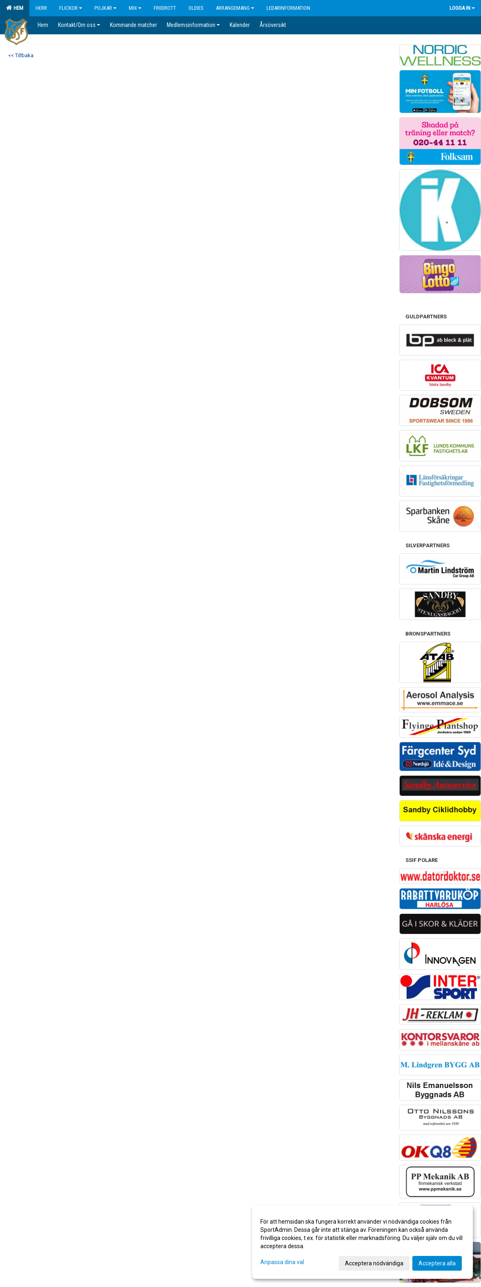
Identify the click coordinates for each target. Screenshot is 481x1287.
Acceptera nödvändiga (374, 1263)
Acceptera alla (437, 1263)
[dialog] (362, 1242)
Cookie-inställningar (29, 475)
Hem (14, 7)
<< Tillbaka (21, 55)
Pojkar (105, 8)
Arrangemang (235, 8)
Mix (135, 8)
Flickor (70, 8)
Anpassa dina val (282, 1262)
